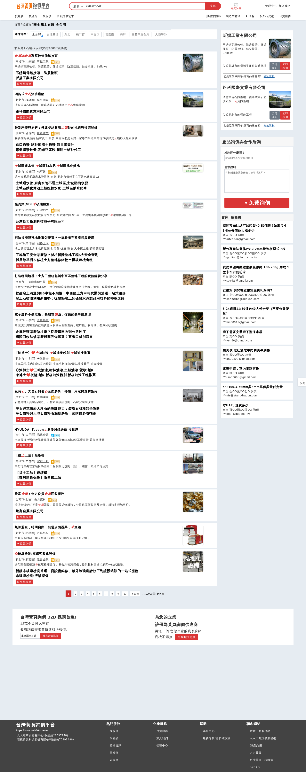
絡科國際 (43, 99)
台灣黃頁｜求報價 (261, 759)
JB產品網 (256, 745)
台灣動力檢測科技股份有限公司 (40, 221)
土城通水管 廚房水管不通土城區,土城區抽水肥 (52, 183)
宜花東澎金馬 (140, 34)
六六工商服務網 (260, 731)
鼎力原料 (40, 499)
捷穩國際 (43, 397)
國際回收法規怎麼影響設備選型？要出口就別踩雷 (54, 337)
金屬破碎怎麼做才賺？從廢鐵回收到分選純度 (51, 332)
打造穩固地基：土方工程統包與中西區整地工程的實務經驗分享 (61, 276)
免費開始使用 (186, 637)
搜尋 (213, 5)
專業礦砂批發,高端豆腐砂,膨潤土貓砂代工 (48, 150)
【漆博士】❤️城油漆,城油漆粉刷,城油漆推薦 (53, 353)
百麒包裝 (43, 532)
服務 (76, 6)
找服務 (19, 16)
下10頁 (135, 593)
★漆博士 (43, 358)
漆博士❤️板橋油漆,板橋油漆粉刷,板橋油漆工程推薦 (56, 375)
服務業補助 (213, 16)
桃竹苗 (80, 34)
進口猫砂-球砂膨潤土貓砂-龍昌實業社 (45, 145)
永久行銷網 (267, 16)
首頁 (17, 24)
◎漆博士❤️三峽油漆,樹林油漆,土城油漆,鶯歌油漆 (54, 370)
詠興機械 (43, 320)
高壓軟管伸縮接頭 (36, 56)
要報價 (114, 752)
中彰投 (95, 34)
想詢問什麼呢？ (234, 152)
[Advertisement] (257, 445)
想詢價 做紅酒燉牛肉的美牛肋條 (246, 350)
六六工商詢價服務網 (263, 738)
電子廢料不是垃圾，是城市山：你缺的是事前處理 (53, 314)
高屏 (123, 34)
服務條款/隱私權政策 (216, 738)
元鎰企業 (43, 434)
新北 (67, 34)
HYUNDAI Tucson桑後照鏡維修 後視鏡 (46, 429)
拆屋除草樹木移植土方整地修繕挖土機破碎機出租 (54, 260)
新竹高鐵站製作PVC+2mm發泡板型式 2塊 (254, 249)
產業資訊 (115, 745)
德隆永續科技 (37, 281)
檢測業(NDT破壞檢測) (33, 204)
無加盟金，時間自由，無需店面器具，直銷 (48, 527)
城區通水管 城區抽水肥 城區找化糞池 (47, 166)
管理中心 (271, 5)
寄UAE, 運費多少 (236, 405)
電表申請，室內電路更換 (241, 368)
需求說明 (230, 167)
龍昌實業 (43, 133)
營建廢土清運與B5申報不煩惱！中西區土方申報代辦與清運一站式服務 (71, 293)
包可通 (41, 171)
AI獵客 (250, 16)
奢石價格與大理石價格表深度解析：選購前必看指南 (56, 413)
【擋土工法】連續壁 (31, 473)
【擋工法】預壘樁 (29, 455)
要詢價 (114, 759)
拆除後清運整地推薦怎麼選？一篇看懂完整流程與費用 (54, 237)
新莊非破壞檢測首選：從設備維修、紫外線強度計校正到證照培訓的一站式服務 (77, 571)
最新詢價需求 (65, 16)
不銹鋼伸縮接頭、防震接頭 (37, 73)
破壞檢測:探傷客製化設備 (35, 553)
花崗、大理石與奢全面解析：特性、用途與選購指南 (56, 391)
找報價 (47, 16)
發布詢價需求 (50, 635)
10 (125, 593)
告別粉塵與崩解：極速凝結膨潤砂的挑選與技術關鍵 (56, 127)
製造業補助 (233, 16)
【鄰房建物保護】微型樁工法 (38, 478)
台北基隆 (53, 34)
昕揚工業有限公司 (30, 78)
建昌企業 (43, 559)
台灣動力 (43, 210)
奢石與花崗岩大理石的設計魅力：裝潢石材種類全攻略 (58, 408)
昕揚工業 (43, 61)
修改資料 (269, 76)
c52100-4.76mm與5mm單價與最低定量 (253, 387)
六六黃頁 (256, 752)
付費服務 (285, 16)
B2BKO (255, 767)
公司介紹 (274, 66)
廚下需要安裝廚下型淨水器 (242, 332)
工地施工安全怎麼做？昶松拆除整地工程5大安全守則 (57, 255)
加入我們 (285, 5)
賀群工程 (43, 461)
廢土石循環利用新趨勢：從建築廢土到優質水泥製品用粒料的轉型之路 (70, 298)
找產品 (33, 16)
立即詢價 (285, 66)
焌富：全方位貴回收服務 (39, 493)
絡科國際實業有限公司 (33, 111)
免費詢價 (236, 6)
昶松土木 (43, 243)
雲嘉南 (109, 34)
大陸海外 (161, 34)
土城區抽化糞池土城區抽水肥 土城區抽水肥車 (51, 188)
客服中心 (209, 731)
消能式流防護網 (29, 94)
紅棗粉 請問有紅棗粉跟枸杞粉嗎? (247, 290)
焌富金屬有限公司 (30, 511)
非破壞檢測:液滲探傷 (32, 576)
